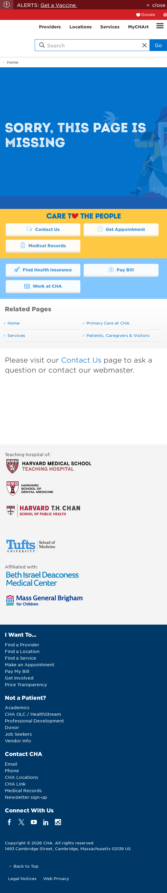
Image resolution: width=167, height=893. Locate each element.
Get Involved (19, 677)
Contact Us (42, 229)
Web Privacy (56, 878)
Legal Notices (22, 878)
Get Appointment (121, 229)
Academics (17, 707)
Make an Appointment (29, 664)
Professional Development (34, 720)
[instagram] (58, 822)
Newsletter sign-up (26, 797)
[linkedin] (45, 822)
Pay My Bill (17, 671)
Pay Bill (121, 269)
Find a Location (22, 651)
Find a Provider (22, 644)
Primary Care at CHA (108, 322)
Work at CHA (43, 285)
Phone (12, 770)
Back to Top (26, 866)
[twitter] (21, 822)
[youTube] (33, 822)
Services (16, 335)
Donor (12, 727)
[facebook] (9, 822)
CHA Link (15, 783)
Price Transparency (26, 684)
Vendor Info (18, 740)
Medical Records (43, 245)
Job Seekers (18, 734)
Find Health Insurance (43, 269)
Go (158, 45)
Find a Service (20, 658)
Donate (148, 14)
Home (12, 62)
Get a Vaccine (58, 5)
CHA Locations (21, 777)
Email (11, 764)
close (158, 5)
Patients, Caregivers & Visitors (117, 335)
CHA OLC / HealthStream (33, 714)
